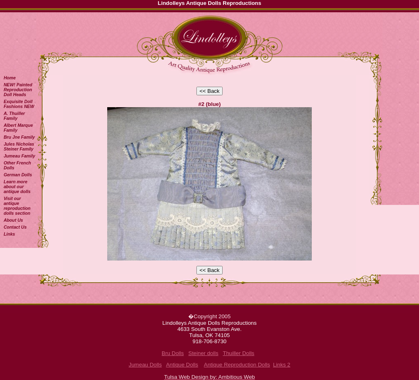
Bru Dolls (173, 353)
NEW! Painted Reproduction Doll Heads (18, 89)
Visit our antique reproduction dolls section (17, 206)
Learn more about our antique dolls (17, 186)
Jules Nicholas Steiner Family (19, 146)
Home (10, 77)
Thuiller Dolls (238, 353)
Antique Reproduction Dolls (237, 365)
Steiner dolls (203, 353)
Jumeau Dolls (145, 365)
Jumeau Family (19, 155)
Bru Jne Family (19, 137)
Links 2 (281, 365)
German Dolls (18, 174)
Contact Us (15, 227)
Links (9, 234)
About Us (13, 220)
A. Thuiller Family (14, 116)
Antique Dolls (182, 365)
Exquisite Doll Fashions (19, 104)
